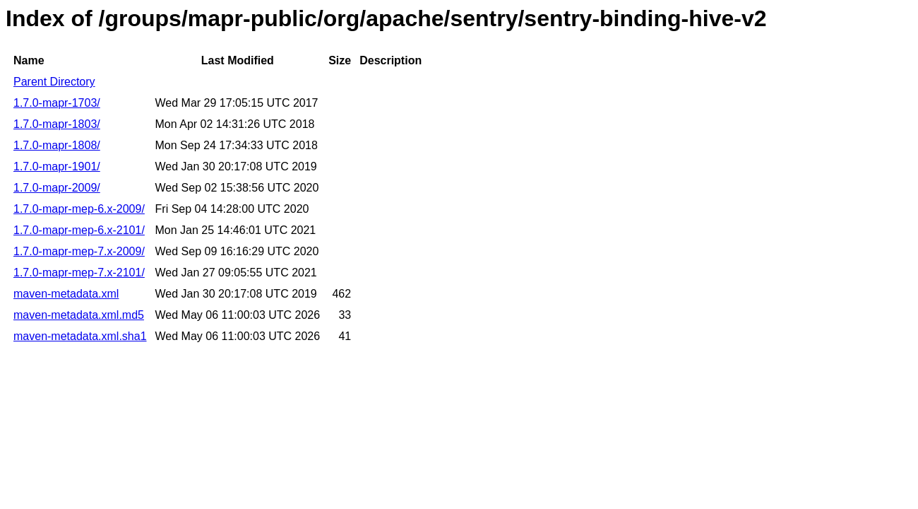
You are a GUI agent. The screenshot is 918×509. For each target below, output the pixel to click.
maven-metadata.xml (66, 294)
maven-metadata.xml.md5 (78, 315)
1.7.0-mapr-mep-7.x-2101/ (79, 273)
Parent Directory (54, 82)
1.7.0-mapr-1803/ (56, 124)
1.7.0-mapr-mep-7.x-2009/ (79, 251)
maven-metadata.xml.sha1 (80, 336)
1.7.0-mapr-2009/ (56, 188)
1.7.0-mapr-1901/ (56, 166)
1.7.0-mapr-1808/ (56, 145)
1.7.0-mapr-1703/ (56, 103)
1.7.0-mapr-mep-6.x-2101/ (79, 230)
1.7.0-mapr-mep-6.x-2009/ (79, 209)
